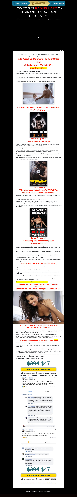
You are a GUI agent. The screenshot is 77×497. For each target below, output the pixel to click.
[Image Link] (38, 370)
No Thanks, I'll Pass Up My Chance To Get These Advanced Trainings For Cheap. (39, 483)
